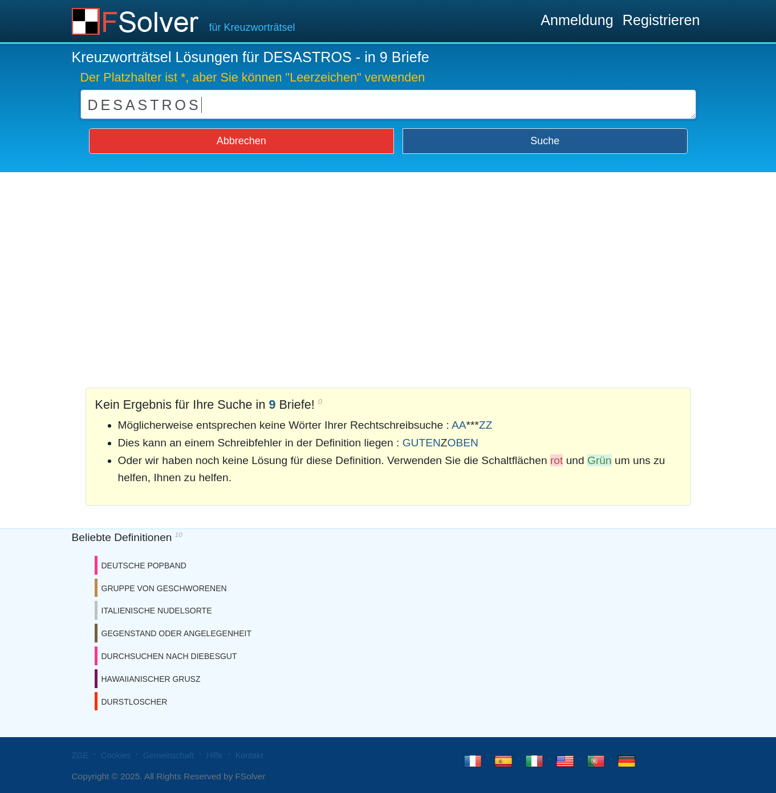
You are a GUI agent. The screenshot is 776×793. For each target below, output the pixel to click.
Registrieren (661, 20)
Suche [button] (544, 141)
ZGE (80, 755)
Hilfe (214, 755)
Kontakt (249, 755)
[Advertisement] (388, 277)
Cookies (116, 755)
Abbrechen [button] (241, 141)
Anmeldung (577, 20)
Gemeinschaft (168, 755)
